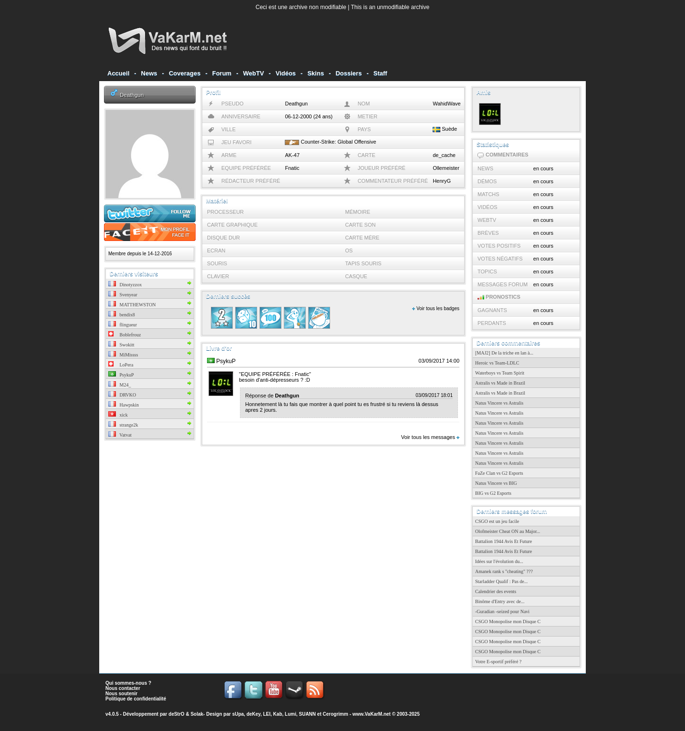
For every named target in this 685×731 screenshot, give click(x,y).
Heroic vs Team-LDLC (497, 363)
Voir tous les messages (430, 437)
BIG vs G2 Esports (493, 493)
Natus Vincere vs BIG (496, 483)
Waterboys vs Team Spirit (499, 373)
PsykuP (121, 374)
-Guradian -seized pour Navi (502, 611)
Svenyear (122, 294)
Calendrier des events (495, 591)
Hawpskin (123, 404)
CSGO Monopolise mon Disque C (507, 621)
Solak (196, 714)
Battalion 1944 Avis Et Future (503, 541)
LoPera (120, 364)
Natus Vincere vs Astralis (499, 403)
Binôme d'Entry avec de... (499, 601)
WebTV (253, 73)
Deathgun (132, 95)
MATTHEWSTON (132, 304)
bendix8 (121, 314)
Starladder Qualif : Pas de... (501, 581)
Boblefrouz (124, 334)
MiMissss (123, 354)
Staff (380, 73)
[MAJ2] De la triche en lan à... (504, 352)
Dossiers (348, 73)
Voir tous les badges (435, 308)
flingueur (122, 324)
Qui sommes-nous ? (128, 683)
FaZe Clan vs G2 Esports (499, 473)
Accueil (118, 73)
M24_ (119, 384)
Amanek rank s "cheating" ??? (504, 571)
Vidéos (286, 73)
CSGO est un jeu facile (497, 521)
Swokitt (121, 344)
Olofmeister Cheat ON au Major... (507, 531)
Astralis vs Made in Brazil (500, 383)
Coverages (184, 73)
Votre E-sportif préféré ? (498, 661)
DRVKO (122, 394)
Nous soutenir (121, 693)
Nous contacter (122, 688)
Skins (315, 73)
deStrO (176, 714)
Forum (221, 73)
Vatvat (120, 435)
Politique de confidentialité (135, 698)
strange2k (123, 425)
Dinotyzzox (125, 284)
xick (118, 415)
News (149, 73)
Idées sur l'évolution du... (499, 561)
